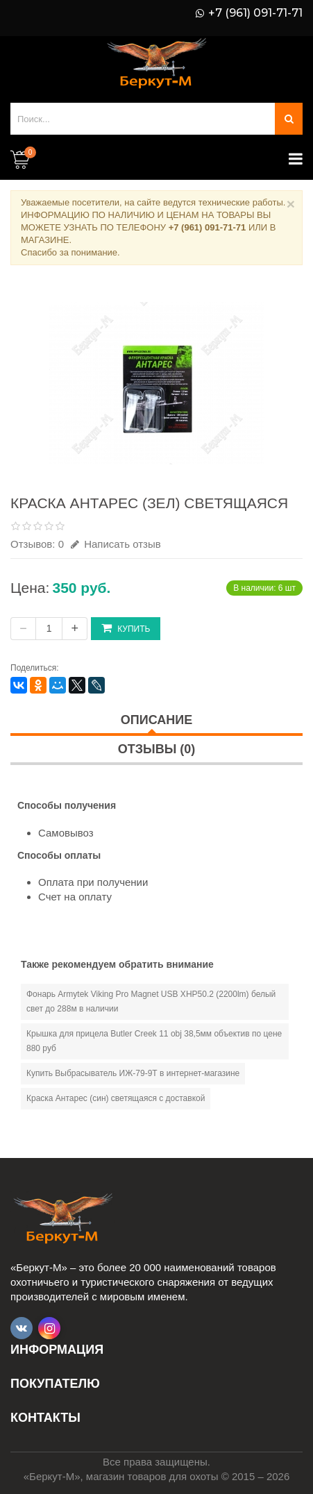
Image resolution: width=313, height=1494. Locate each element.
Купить (125, 628)
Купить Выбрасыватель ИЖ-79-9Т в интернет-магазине (132, 1073)
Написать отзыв (116, 544)
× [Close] (291, 203)
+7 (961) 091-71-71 (255, 13)
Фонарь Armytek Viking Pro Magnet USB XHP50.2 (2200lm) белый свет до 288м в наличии (151, 1001)
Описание (156, 720)
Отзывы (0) (157, 749)
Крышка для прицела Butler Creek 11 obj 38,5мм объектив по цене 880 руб (154, 1041)
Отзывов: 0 (37, 544)
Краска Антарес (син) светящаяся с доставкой (115, 1098)
